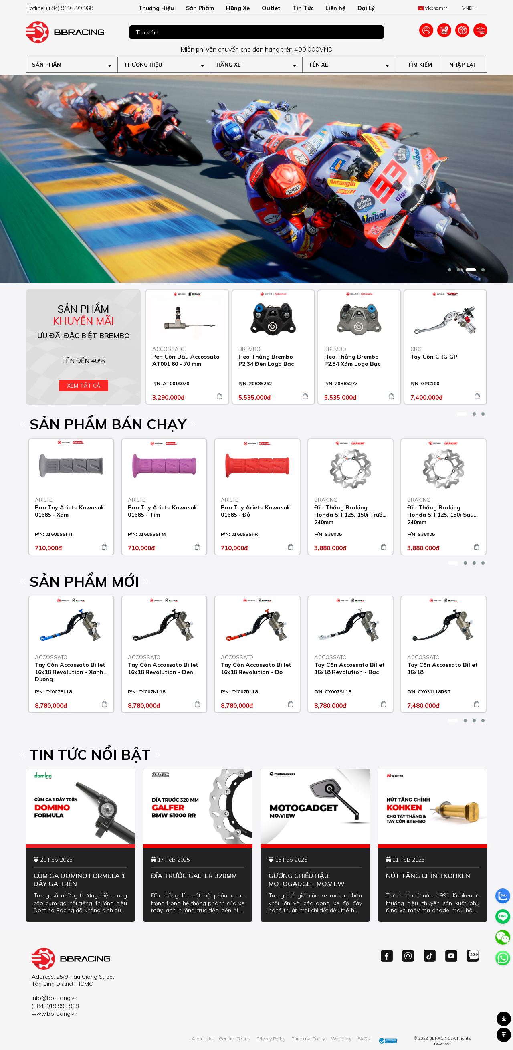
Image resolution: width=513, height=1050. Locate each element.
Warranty (341, 1039)
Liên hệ (335, 8)
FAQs (363, 1039)
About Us (202, 1039)
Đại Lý (366, 8)
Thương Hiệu (156, 8)
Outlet (271, 8)
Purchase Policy (308, 1039)
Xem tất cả (83, 385)
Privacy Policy (270, 1039)
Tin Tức (303, 8)
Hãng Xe (238, 8)
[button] (449, 269)
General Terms (234, 1039)
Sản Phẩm (200, 8)
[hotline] (72, 8)
